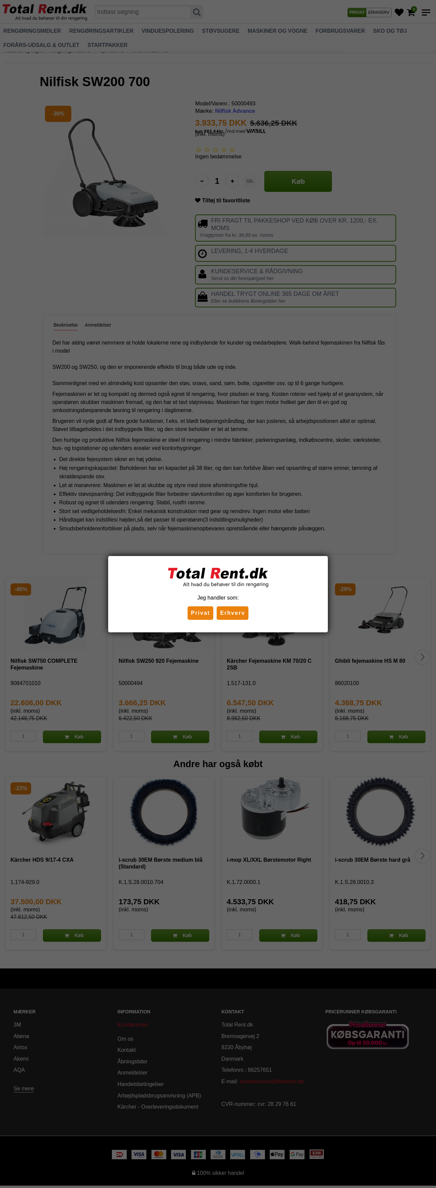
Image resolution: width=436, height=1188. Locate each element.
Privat (200, 613)
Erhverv (232, 613)
